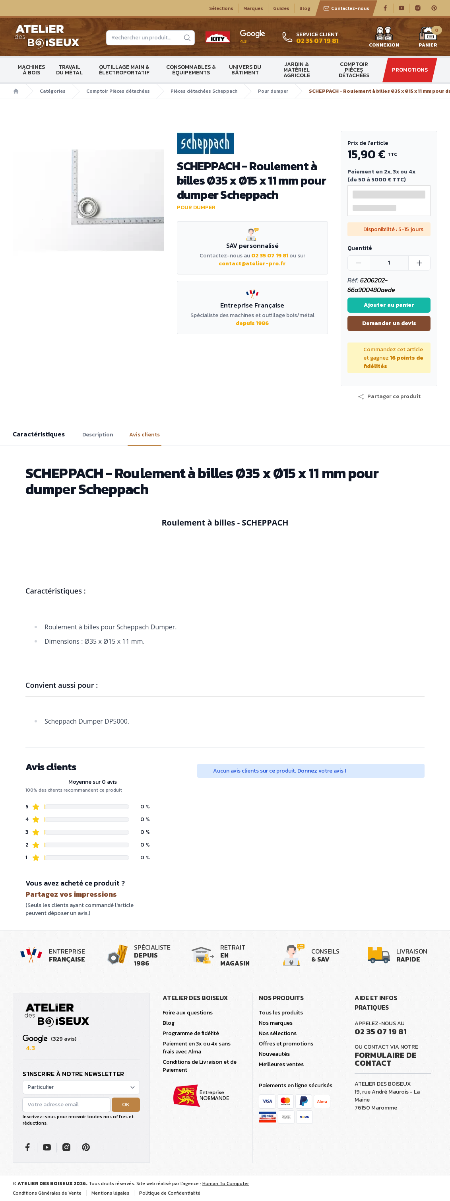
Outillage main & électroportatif (124, 70)
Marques (253, 8)
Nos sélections (278, 1033)
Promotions (410, 70)
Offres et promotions (286, 1043)
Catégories (53, 91)
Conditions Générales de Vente (47, 1193)
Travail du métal (69, 70)
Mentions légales (110, 1193)
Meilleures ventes (281, 1064)
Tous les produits (281, 1012)
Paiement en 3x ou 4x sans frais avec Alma (197, 1047)
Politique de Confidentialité (169, 1193)
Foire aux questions (188, 1012)
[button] (389, 397)
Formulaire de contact (386, 1059)
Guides (281, 8)
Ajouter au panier (389, 305)
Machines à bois (31, 70)
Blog (304, 8)
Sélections (221, 8)
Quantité (359, 248)
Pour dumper (273, 91)
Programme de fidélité (191, 1033)
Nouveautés (274, 1054)
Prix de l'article (367, 143)
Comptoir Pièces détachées (354, 70)
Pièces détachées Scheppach (204, 91)
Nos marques (276, 1023)
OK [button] (126, 1104)
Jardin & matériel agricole (296, 70)
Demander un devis (389, 323)
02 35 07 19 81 (269, 255)
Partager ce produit (389, 397)
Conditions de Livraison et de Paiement (200, 1066)
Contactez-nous (346, 8)
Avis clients (144, 435)
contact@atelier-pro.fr (252, 263)
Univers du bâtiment (245, 70)
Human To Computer (225, 1183)
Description (97, 435)
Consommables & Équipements (191, 70)
